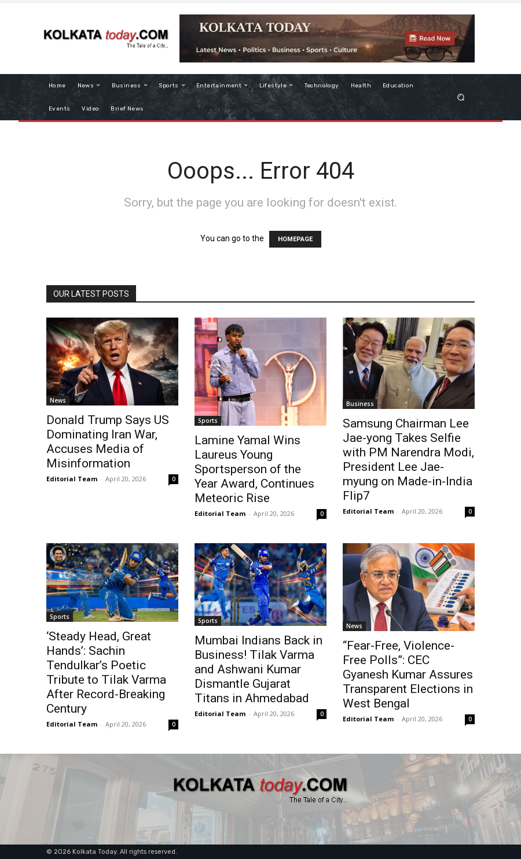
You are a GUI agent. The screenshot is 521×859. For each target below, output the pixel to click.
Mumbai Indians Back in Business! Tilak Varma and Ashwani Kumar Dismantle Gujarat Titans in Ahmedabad (258, 669)
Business (360, 404)
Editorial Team (71, 478)
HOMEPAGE (295, 239)
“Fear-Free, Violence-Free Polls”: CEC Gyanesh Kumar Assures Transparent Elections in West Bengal (408, 674)
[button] (461, 97)
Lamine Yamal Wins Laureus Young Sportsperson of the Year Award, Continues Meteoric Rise (254, 469)
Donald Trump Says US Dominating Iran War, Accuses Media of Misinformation (107, 441)
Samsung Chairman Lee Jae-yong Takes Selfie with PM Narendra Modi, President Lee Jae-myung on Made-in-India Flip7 (408, 459)
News (58, 400)
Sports (208, 420)
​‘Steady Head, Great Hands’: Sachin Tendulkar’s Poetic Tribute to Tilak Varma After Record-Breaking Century (106, 672)
